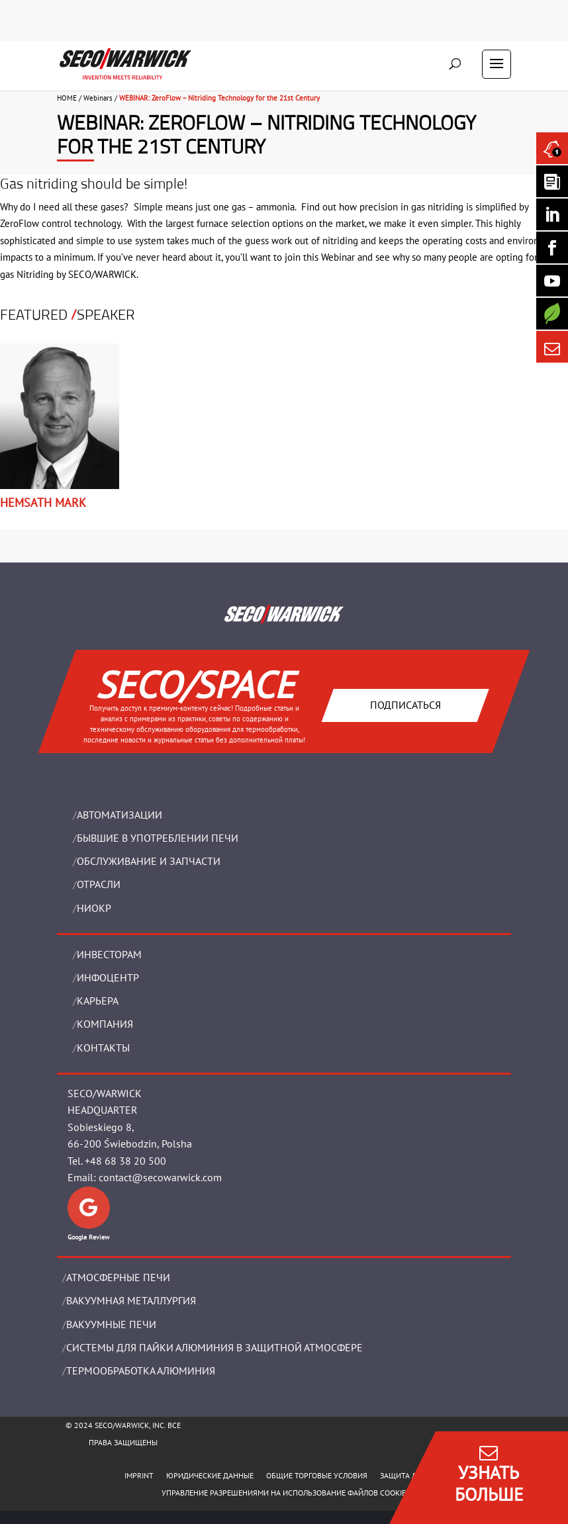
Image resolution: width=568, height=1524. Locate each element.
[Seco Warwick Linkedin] (552, 214)
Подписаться (405, 704)
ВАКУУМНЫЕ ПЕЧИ (111, 1324)
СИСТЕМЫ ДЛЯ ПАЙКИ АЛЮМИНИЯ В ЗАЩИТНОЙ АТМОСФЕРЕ (214, 1347)
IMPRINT (139, 1475)
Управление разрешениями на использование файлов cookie (284, 1493)
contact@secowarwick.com (160, 1177)
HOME (67, 98)
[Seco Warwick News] (552, 148)
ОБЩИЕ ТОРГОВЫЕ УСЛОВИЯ (316, 1475)
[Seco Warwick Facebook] (552, 247)
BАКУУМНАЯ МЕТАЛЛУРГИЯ (131, 1300)
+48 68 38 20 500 (125, 1160)
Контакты (103, 1047)
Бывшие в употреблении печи (157, 837)
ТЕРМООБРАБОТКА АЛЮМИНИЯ (140, 1370)
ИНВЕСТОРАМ (109, 954)
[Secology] (552, 314)
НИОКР (94, 908)
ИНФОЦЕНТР (108, 977)
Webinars (98, 98)
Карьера (97, 1000)
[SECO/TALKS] (552, 280)
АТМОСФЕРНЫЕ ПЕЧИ (118, 1277)
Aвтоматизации (119, 814)
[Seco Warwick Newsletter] (552, 181)
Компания (105, 1023)
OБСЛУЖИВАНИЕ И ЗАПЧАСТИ (148, 861)
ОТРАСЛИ (98, 884)
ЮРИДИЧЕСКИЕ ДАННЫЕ (210, 1475)
